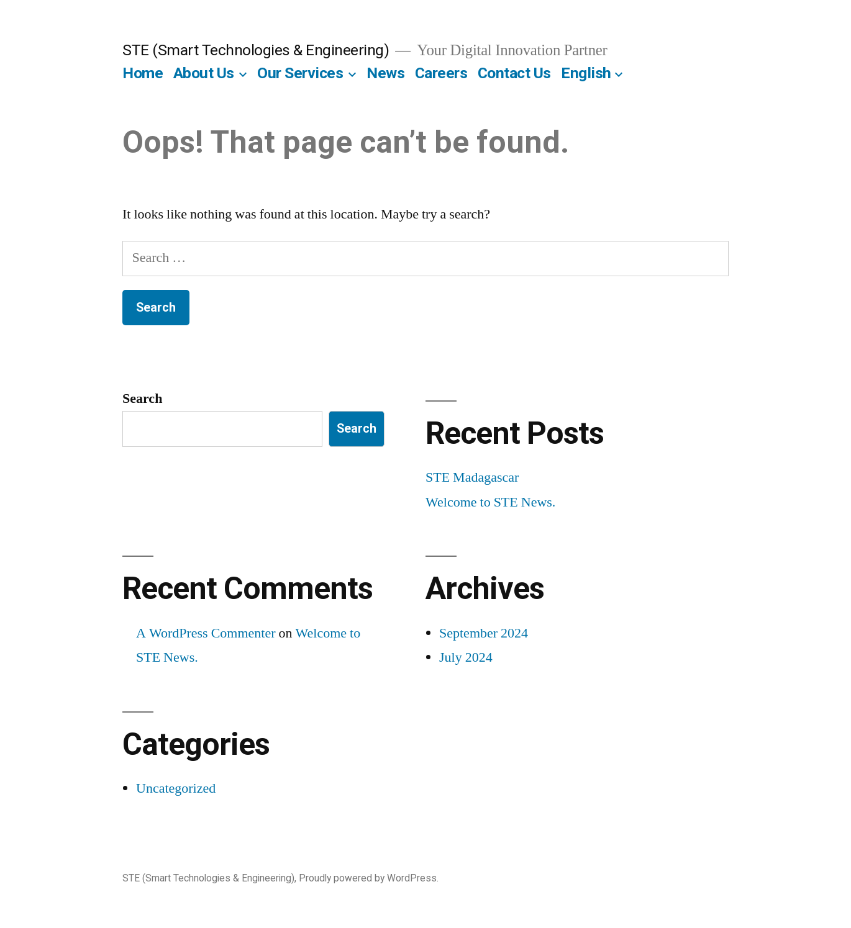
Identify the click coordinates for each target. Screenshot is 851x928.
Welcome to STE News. (490, 502)
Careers (441, 73)
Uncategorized (176, 788)
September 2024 (483, 633)
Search (142, 398)
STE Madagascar (472, 477)
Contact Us (514, 73)
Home (142, 73)
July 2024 (466, 657)
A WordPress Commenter (206, 633)
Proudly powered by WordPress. (369, 878)
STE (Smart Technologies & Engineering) (255, 50)
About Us (203, 73)
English (586, 73)
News (385, 73)
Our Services (300, 73)
